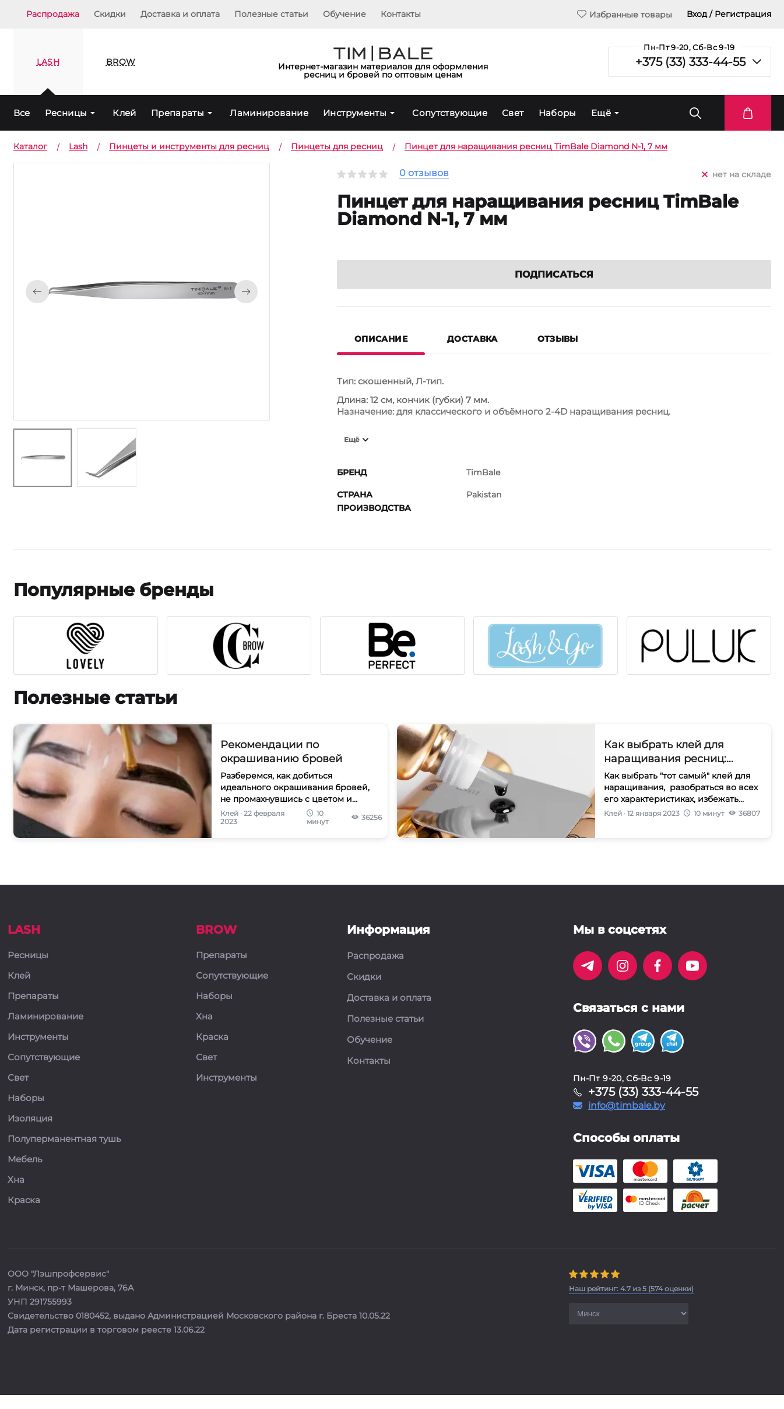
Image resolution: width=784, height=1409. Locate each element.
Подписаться (554, 290)
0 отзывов (424, 173)
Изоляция (30, 1134)
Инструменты (354, 112)
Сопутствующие (449, 112)
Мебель (25, 1175)
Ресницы (66, 112)
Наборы (557, 112)
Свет (513, 112)
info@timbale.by (626, 1121)
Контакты (401, 14)
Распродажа (52, 14)
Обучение (344, 14)
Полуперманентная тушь (64, 1155)
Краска (24, 1216)
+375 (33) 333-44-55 (690, 62)
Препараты (177, 112)
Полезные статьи (271, 14)
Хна (16, 1195)
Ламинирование (269, 112)
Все (21, 112)
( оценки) (631, 1304)
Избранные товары (624, 14)
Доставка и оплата (180, 14)
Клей (124, 112)
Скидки (110, 14)
